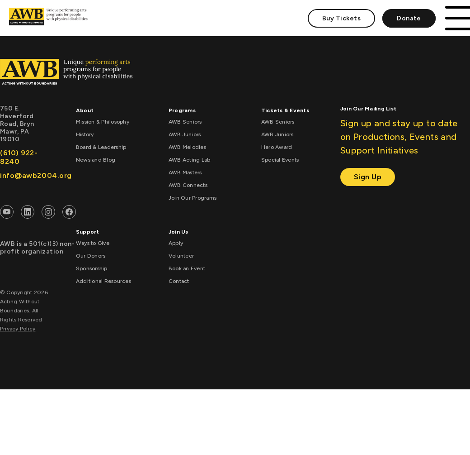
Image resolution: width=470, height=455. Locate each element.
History (85, 134)
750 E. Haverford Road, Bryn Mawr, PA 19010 (17, 124)
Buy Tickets (341, 18)
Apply (176, 243)
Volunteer (181, 256)
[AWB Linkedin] (27, 213)
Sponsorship (92, 268)
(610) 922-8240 (19, 157)
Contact (179, 281)
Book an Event (187, 268)
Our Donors (90, 256)
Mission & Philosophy (102, 122)
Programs (182, 110)
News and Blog (95, 160)
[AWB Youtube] (7, 213)
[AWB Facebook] (69, 213)
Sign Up (368, 176)
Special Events (280, 160)
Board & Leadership (101, 147)
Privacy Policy (17, 329)
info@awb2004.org (23, 175)
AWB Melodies (187, 147)
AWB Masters (185, 172)
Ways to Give (92, 243)
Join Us (178, 232)
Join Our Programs (192, 198)
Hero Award (276, 147)
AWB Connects (188, 185)
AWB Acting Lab (189, 160)
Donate (409, 18)
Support (87, 232)
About (85, 110)
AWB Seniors (185, 122)
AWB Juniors (185, 134)
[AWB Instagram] (48, 213)
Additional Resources (103, 281)
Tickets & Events (285, 110)
